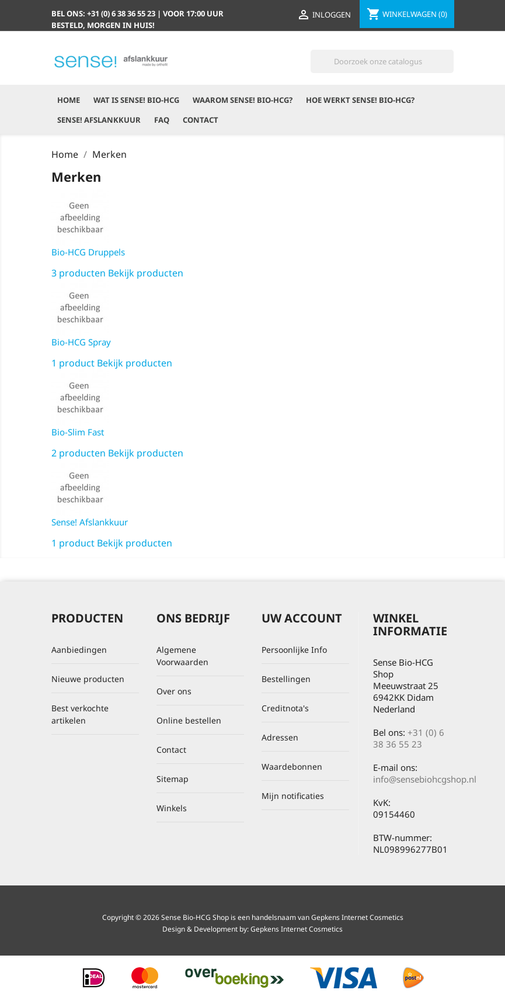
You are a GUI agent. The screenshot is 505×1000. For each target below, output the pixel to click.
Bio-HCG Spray (81, 342)
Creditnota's (285, 708)
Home (68, 100)
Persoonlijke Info (294, 649)
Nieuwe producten (87, 678)
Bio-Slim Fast (77, 432)
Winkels (171, 808)
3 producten (78, 273)
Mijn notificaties (293, 795)
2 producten (78, 453)
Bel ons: (104, 13)
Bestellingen (286, 678)
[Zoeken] (382, 61)
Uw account (302, 618)
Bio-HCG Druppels (88, 252)
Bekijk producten (145, 273)
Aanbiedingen (79, 649)
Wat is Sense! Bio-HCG (136, 100)
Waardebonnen (292, 766)
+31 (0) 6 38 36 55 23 (408, 738)
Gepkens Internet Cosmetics (296, 929)
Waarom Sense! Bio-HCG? (242, 100)
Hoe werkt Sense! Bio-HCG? (360, 100)
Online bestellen (188, 720)
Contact (200, 120)
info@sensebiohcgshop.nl (424, 779)
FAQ (161, 120)
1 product (73, 363)
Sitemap (172, 778)
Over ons (173, 691)
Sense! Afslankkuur (99, 120)
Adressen (280, 737)
